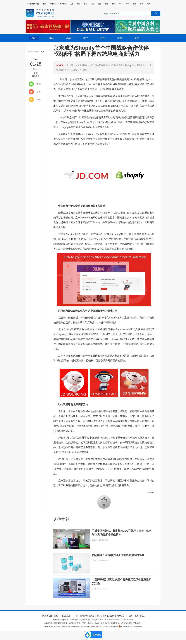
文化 (134, 4)
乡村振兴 (53, 4)
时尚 (127, 4)
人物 (71, 4)
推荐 (51, 38)
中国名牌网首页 (33, 4)
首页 (34, 38)
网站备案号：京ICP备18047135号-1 (83, 626)
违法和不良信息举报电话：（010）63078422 (121, 615)
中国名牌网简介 (50, 615)
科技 (85, 4)
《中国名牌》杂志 (84, 615)
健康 (99, 4)
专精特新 (63, 4)
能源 (148, 4)
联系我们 (66, 615)
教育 (119, 38)
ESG (120, 4)
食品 (113, 4)
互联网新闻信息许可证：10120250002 (57, 626)
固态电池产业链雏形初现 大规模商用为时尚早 (118, 555)
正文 (42, 52)
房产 (141, 4)
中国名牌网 (33, 52)
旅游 (106, 4)
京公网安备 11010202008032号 (130, 626)
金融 (78, 4)
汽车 (92, 4)
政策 (44, 4)
